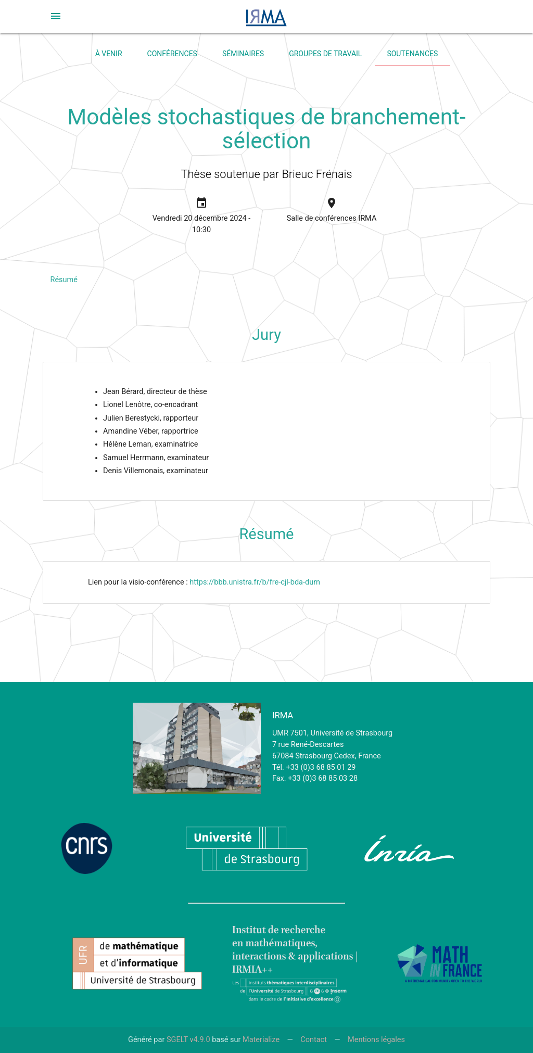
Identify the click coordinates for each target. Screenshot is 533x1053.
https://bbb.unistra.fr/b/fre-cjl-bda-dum (254, 582)
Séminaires (243, 53)
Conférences (172, 53)
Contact (313, 1039)
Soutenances (412, 53)
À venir (108, 53)
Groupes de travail (325, 53)
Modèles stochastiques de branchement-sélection (266, 129)
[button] (55, 16)
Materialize (261, 1039)
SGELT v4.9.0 (188, 1039)
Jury (266, 335)
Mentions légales (376, 1039)
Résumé (64, 279)
